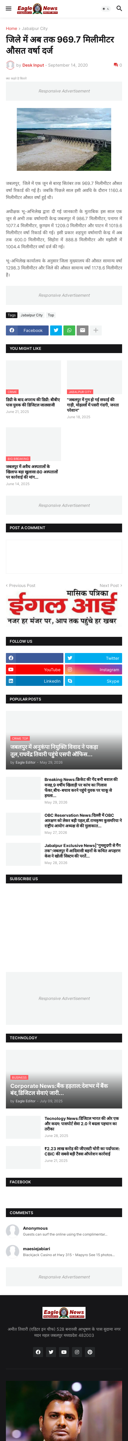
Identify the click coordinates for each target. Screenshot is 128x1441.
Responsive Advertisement (64, 90)
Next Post (109, 585)
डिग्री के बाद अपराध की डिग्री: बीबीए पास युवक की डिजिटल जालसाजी (33, 402)
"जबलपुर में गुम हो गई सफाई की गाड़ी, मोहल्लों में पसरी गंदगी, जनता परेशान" (93, 405)
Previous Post (22, 585)
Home (11, 28)
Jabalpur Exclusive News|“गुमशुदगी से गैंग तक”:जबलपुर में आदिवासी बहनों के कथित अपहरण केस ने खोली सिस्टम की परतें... (83, 850)
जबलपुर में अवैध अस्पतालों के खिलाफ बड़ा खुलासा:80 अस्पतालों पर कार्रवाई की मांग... (32, 472)
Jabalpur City (35, 28)
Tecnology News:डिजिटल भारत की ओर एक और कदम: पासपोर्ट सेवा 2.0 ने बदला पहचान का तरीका (82, 1123)
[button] (8, 9)
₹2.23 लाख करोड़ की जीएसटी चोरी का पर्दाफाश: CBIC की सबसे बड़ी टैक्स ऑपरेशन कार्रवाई (82, 1151)
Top (51, 315)
